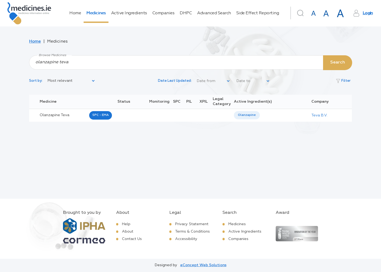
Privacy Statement (191, 224)
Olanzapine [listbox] (247, 115)
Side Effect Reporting (257, 13)
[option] (247, 115)
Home (75, 13)
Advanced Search (214, 13)
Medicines (96, 13)
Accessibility (186, 239)
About (127, 231)
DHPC (186, 13)
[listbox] (71, 81)
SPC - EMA (100, 115)
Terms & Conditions (192, 231)
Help (126, 224)
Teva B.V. (319, 115)
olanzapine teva (54, 115)
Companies (163, 13)
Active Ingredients (129, 13)
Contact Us (132, 239)
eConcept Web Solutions (203, 265)
